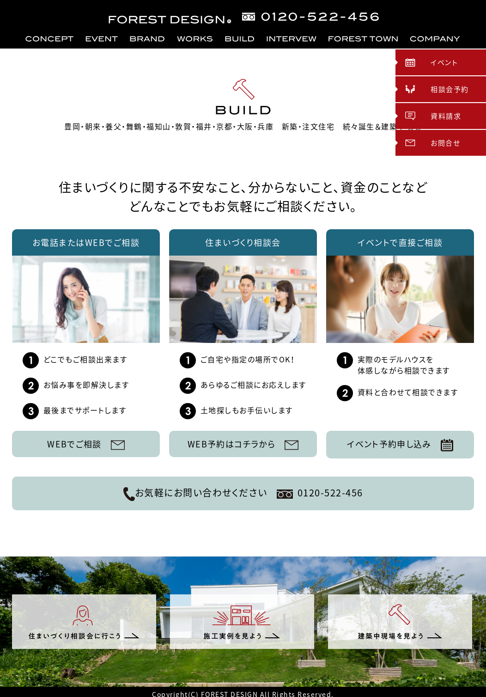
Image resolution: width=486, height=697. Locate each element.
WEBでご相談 (86, 444)
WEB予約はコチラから (243, 444)
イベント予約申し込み (400, 445)
